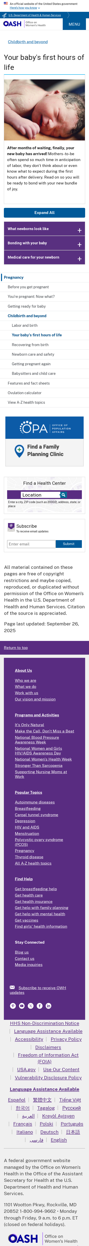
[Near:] (42, 495)
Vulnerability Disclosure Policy (48, 1077)
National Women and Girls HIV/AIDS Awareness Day (38, 750)
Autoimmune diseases (35, 802)
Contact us (24, 958)
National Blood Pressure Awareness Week (37, 739)
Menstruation (27, 833)
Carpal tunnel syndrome (36, 815)
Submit (69, 544)
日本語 (73, 1132)
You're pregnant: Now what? (31, 296)
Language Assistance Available (48, 1031)
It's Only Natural (29, 725)
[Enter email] (31, 544)
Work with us (26, 693)
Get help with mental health (40, 914)
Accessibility (29, 1039)
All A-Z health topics (33, 863)
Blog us (22, 952)
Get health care (29, 895)
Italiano (24, 1132)
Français (22, 1123)
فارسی (36, 1140)
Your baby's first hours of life (37, 335)
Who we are (25, 680)
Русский (71, 1108)
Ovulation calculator (25, 393)
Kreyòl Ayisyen (58, 1116)
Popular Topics (28, 792)
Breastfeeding (28, 808)
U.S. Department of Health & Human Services (35, 15)
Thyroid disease (29, 857)
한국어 (23, 1108)
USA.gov (26, 1069)
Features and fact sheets (29, 383)
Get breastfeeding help (36, 889)
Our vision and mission (35, 699)
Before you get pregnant (28, 287)
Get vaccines (26, 920)
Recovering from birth (30, 345)
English (59, 1140)
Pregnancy (14, 277)
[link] (14, 987)
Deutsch (49, 1132)
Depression (25, 821)
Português (72, 1123)
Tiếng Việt (70, 1099)
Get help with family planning (41, 907)
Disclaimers (48, 1047)
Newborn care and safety (33, 354)
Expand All (44, 212)
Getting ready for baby (27, 306)
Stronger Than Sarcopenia (39, 765)
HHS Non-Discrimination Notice (44, 1023)
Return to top (16, 647)
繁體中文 (42, 1099)
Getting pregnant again (31, 364)
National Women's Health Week (43, 759)
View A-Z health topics (26, 402)
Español (16, 1099)
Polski (46, 1123)
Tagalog (46, 1108)
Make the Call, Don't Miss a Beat (44, 731)
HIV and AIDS (27, 827)
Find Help (24, 879)
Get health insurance (34, 901)
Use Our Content (61, 1069)
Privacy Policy (66, 1039)
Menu (74, 24)
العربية (28, 1116)
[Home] (24, 26)
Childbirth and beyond (27, 316)
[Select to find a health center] (63, 495)
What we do (25, 686)
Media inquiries (29, 964)
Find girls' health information (41, 926)
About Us (23, 670)
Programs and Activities (37, 715)
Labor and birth (24, 325)
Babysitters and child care (34, 373)
